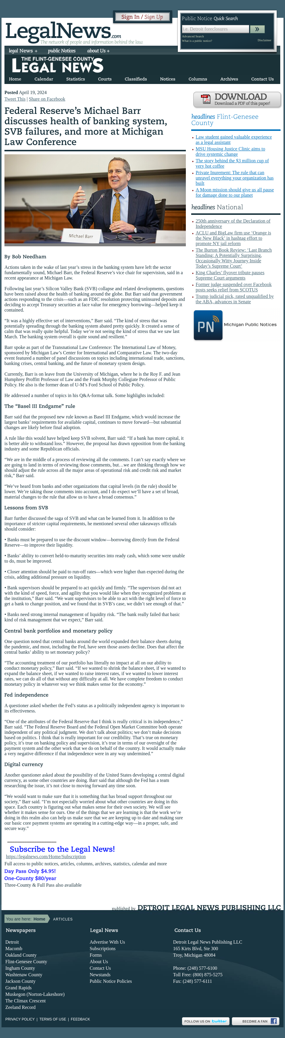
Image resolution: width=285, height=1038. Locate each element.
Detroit (12, 942)
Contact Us (100, 968)
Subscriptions (102, 948)
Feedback (80, 1019)
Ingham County (20, 968)
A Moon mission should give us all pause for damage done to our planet (235, 192)
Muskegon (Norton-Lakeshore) (35, 994)
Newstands (100, 974)
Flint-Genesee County (26, 961)
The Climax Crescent (25, 1000)
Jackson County (20, 981)
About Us (99, 961)
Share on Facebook (47, 98)
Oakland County (21, 955)
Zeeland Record (20, 1007)
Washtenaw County (23, 974)
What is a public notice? (197, 40)
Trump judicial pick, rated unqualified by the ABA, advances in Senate (235, 299)
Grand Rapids (18, 987)
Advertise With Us (107, 942)
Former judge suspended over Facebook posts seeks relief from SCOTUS (234, 287)
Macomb (13, 948)
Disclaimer (264, 40)
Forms (96, 955)
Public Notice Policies (111, 981)
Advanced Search (193, 36)
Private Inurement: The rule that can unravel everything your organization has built (235, 178)
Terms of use (52, 1019)
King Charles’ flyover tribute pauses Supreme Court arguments (230, 275)
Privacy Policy (20, 1019)
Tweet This (15, 98)
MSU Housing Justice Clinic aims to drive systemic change (230, 151)
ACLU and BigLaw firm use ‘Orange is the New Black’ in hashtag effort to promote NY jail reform (233, 238)
